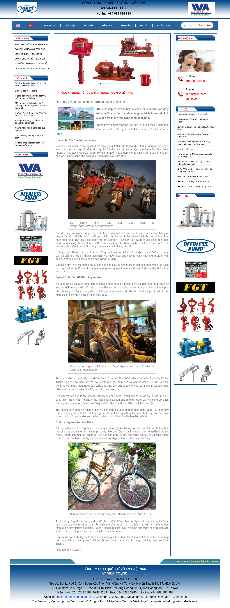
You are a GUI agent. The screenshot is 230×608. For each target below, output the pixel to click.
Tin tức (144, 25)
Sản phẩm (126, 25)
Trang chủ (50, 25)
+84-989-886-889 (196, 81)
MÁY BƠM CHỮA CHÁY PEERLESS (31, 44)
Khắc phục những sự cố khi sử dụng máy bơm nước (29, 121)
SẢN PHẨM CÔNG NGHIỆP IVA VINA (32, 68)
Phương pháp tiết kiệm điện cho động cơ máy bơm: (29, 144)
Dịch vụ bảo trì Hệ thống (26, 91)
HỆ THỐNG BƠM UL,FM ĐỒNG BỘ (31, 63)
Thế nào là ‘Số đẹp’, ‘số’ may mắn (192, 114)
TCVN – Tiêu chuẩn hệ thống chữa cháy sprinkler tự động (30, 84)
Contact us (180, 596)
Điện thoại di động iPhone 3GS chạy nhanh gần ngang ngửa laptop (193, 143)
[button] (60, 60)
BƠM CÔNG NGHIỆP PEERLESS (30, 59)
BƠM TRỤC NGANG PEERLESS (30, 49)
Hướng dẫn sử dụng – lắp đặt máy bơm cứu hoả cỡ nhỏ (30, 114)
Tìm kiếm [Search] (205, 25)
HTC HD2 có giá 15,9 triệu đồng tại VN (194, 186)
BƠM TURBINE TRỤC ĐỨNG (28, 54)
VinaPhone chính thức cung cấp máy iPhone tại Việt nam (193, 162)
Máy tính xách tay (185, 149)
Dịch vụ (88, 25)
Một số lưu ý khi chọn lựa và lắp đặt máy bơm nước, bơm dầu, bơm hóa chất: (31, 105)
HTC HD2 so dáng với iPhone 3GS (193, 181)
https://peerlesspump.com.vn (74, 596)
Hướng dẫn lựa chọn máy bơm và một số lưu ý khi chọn (30, 97)
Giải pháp (107, 25)
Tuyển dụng (163, 25)
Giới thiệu (70, 25)
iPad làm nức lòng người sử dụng (192, 176)
